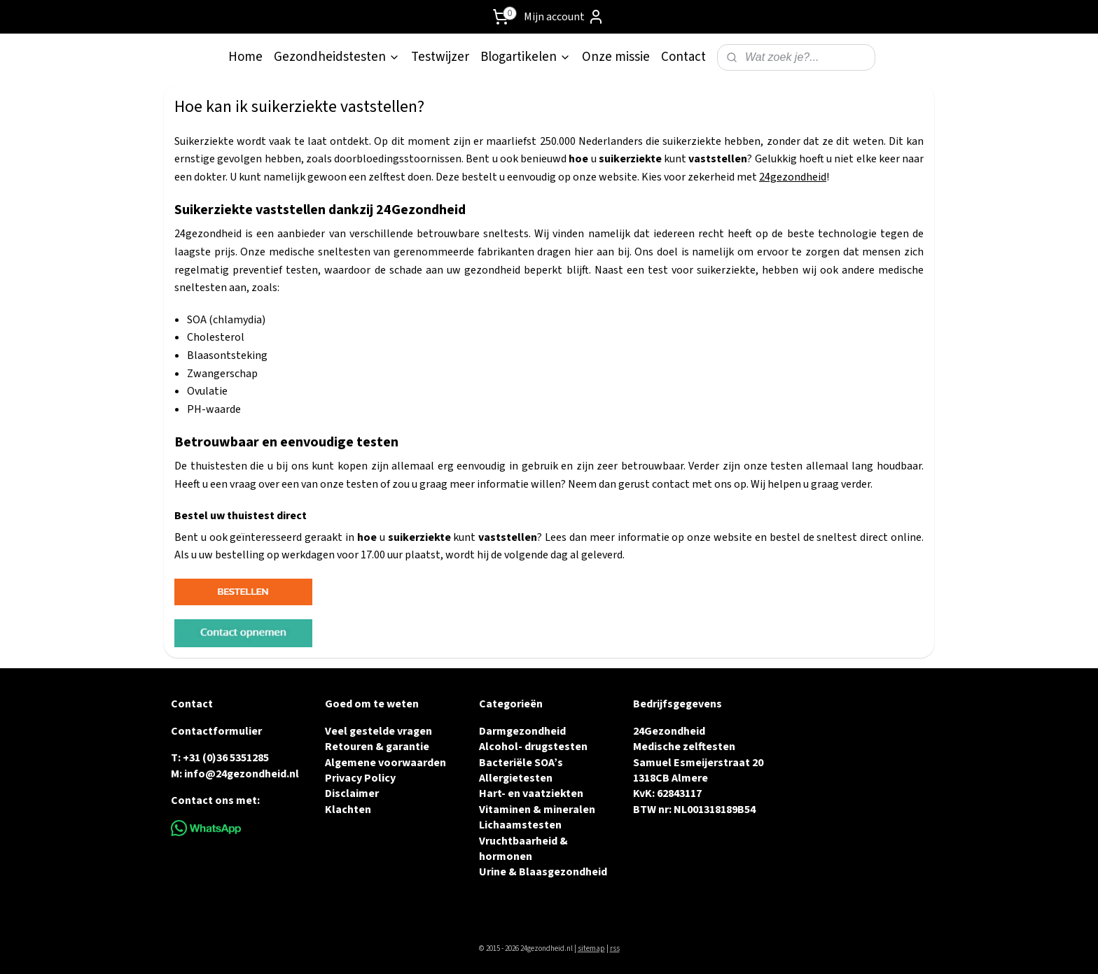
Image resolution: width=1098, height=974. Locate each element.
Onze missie (616, 57)
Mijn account (564, 16)
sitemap (591, 948)
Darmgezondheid (522, 731)
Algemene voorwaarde (382, 762)
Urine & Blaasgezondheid (543, 872)
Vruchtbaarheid (518, 841)
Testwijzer (440, 57)
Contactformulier (216, 731)
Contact (683, 57)
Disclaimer (352, 793)
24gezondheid (792, 177)
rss (615, 948)
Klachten (348, 809)
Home (245, 57)
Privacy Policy (360, 778)
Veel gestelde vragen (378, 731)
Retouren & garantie (377, 746)
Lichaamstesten (520, 825)
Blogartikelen (525, 57)
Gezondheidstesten (337, 57)
